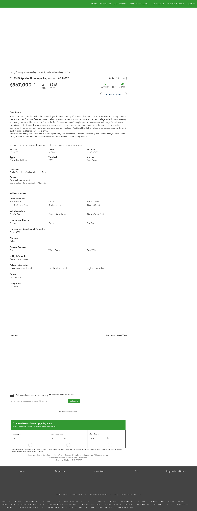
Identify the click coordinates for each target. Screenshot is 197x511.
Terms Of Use (63, 495)
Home (94, 3)
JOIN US (192, 3)
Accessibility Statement (103, 495)
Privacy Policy (80, 495)
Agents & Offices (176, 3)
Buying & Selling (139, 3)
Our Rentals (121, 3)
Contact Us (157, 3)
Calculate (74, 401)
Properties (105, 3)
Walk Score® (72, 411)
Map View (110, 335)
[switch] (104, 86)
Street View (122, 335)
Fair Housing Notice (130, 495)
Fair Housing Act (31, 507)
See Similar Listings (113, 94)
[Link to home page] (3, 4)
